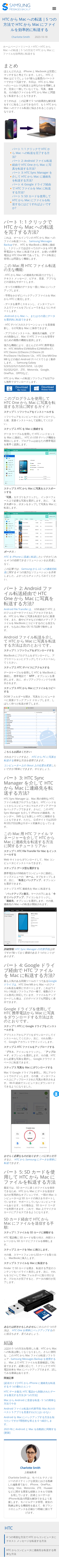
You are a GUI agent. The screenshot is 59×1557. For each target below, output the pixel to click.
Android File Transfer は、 (19, 609)
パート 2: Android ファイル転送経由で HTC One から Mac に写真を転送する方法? (32, 164)
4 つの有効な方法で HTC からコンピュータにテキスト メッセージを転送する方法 (31, 1539)
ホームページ (10, 46)
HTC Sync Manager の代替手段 (32, 949)
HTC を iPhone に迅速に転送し (21, 556)
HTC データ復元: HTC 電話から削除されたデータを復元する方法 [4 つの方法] (29, 1393)
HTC (35, 46)
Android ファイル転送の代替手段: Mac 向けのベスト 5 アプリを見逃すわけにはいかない (29, 1410)
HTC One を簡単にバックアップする (32, 1330)
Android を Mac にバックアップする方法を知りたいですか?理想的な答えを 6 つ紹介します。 (29, 1420)
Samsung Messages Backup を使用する (33, 1359)
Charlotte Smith (21, 37)
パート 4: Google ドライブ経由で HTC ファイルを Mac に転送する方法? (31, 188)
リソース (25, 46)
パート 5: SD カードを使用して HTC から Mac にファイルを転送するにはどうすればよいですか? (31, 202)
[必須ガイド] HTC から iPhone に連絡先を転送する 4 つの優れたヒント (29, 1384)
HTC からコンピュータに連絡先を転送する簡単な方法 (31, 1552)
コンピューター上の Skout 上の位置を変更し (29, 765)
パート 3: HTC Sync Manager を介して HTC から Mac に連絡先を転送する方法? (32, 176)
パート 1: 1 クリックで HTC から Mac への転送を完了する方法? (31, 153)
